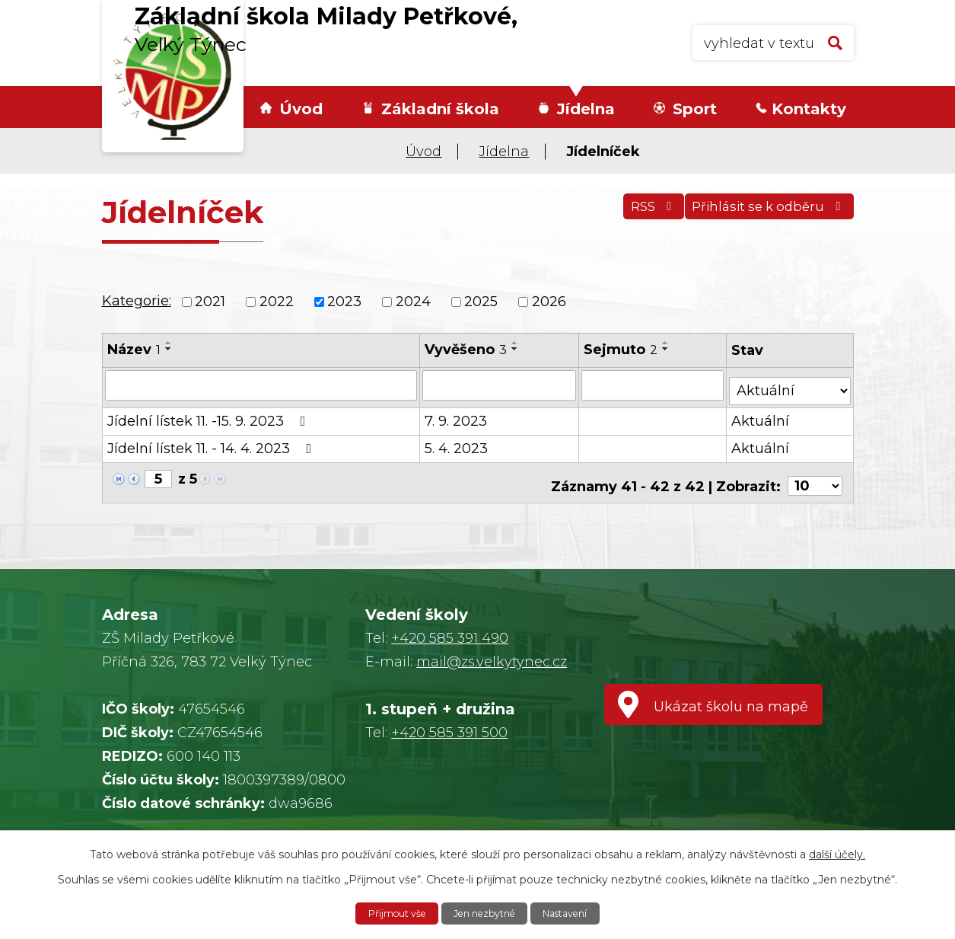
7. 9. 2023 (456, 415)
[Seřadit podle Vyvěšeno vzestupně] (516, 343)
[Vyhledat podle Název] (262, 384)
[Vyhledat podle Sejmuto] (654, 384)
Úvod (301, 109)
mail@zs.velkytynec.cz (491, 661)
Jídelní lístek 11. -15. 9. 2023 (209, 415)
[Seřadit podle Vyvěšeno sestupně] (516, 349)
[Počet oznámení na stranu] (815, 474)
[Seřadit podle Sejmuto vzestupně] (667, 343)
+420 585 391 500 (449, 732)
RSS (631, 214)
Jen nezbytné (485, 912)
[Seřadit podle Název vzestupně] (169, 343)
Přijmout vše (386, 912)
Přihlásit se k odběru (762, 214)
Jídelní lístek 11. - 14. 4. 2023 (212, 442)
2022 (276, 301)
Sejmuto (622, 349)
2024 (413, 301)
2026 (549, 301)
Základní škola (440, 109)
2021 (210, 301)
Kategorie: (136, 300)
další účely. (837, 852)
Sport (695, 109)
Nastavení (576, 912)
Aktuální (762, 415)
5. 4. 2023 (457, 442)
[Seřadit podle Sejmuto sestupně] (667, 349)
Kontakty (809, 109)
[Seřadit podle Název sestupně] (169, 349)
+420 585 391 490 (449, 638)
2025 (481, 301)
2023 (344, 301)
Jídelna (586, 109)
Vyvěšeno (466, 349)
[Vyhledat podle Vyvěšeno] (500, 384)
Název (134, 349)
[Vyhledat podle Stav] (791, 383)
